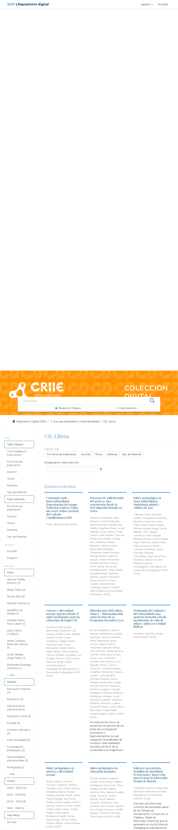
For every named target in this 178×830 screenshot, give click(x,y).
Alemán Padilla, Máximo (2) (16, 581)
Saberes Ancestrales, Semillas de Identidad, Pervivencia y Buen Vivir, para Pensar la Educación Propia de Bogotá (150, 774)
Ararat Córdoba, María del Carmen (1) (17, 644)
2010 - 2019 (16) (16, 794)
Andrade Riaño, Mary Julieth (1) (16, 622)
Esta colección (126, 408)
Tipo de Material (16, 492)
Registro (12, 557)
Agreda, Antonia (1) (18, 603)
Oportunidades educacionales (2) (17, 758)
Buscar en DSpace (68, 408)
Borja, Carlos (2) (16, 589)
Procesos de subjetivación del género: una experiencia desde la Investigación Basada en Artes (107, 504)
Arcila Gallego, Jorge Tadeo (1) (16, 656)
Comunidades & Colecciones (16, 453)
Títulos (11, 478)
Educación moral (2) (19, 716)
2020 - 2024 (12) (16, 788)
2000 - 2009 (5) (16, 801)
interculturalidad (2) (18, 740)
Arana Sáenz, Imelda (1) (14, 632)
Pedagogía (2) (15, 767)
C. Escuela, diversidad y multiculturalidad (75, 421)
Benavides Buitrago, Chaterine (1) (19, 666)
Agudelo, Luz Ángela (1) (15, 611)
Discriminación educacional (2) (16, 707)
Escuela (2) (13, 723)
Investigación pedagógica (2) (16, 748)
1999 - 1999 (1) (15, 808)
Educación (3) (15, 699)
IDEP (28, 4)
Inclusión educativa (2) (18, 731)
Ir (101, 469)
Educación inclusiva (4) (18, 690)
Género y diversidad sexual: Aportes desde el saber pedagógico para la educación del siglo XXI (63, 615)
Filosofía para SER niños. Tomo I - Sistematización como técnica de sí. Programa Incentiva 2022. (107, 615)
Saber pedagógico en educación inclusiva (104, 769)
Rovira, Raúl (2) (16, 596)
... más (10, 675)
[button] (146, 4)
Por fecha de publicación (15, 463)
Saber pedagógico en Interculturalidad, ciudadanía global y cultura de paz (147, 502)
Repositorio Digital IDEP (31, 421)
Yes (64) (11, 822)
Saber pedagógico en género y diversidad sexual (60, 771)
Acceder (12, 551)
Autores (12, 471)
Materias (12, 485)
